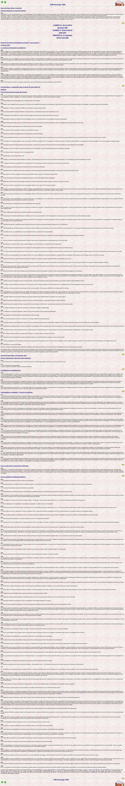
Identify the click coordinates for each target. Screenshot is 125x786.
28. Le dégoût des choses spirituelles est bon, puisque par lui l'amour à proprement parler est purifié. (24, 592)
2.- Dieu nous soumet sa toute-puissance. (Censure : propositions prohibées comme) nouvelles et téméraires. (16, 365)
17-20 (93, 771)
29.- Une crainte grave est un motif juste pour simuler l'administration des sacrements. (21, 203)
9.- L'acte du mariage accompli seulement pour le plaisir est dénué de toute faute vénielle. (21, 126)
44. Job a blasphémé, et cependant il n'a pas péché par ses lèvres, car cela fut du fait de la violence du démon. (26, 660)
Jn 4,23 (64, 549)
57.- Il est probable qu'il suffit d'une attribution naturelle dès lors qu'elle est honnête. (20, 314)
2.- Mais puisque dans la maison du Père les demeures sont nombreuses (18, 401)
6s (18, 771)
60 (62, 771)
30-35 (102, 771)
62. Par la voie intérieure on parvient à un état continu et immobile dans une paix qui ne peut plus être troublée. (26, 741)
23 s (97, 771)
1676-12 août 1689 (62, 38)
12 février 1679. (5, 45)
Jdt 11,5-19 (60, 692)
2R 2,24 (81, 692)
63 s (41, 771)
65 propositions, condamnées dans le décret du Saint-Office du (20, 87)
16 (8, 772)
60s (73, 769)
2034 (47, 307)
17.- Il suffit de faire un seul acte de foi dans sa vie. (12, 155)
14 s (56, 771)
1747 (38, 54)
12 (88, 769)
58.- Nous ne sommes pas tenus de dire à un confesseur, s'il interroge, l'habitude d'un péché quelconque (25, 318)
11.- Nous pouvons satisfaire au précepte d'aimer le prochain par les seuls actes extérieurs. (22, 133)
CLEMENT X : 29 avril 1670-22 (62, 30)
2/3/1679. (3, 89)
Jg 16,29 (83, 691)
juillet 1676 (62, 33)
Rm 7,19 (81, 664)
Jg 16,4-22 (10, 692)
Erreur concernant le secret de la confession (14, 466)
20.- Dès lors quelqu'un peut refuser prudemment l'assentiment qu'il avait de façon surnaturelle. (23, 166)
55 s (99, 769)
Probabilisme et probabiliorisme (11, 370)
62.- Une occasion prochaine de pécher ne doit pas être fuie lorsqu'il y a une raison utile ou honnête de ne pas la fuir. (28, 333)
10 (53, 771)
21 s (119, 769)
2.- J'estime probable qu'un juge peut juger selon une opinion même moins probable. (20, 100)
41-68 (109, 771)
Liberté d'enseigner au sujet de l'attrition (13, 10)
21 (66, 769)
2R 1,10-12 (112, 692)
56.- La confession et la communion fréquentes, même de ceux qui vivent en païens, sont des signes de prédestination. (28, 311)
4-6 (109, 769)
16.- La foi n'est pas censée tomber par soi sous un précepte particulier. (17, 151)
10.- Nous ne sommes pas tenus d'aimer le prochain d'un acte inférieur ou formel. (19, 129)
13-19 (115, 769)
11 (87, 771)
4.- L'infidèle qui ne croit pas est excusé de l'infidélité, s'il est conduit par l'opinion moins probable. (23, 107)
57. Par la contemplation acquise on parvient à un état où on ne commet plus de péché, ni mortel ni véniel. (25, 721)
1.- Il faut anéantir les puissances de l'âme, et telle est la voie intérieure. (17, 480)
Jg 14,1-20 (104, 691)
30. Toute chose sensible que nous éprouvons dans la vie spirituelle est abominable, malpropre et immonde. (26, 600)
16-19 (90, 769)
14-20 (25, 771)
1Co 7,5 (94, 63)
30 (77, 771)
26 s (99, 771)
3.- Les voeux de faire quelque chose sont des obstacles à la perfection (17, 487)
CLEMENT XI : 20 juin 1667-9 (62, 25)
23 (68, 769)
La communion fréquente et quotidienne (13, 48)
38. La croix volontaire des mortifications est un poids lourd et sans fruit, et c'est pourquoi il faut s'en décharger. (26, 635)
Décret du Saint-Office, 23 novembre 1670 (14, 355)
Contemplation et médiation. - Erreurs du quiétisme (17, 392)
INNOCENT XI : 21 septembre (62, 35)
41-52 (24, 772)
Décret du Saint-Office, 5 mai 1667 (11, 8)
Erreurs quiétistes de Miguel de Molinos (13, 477)
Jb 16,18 (72, 684)
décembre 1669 (62, 28)
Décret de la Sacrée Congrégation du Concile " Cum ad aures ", (20, 42)
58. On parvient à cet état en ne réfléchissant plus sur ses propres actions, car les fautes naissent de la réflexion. (27, 725)
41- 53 (59, 771)
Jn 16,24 (34, 532)
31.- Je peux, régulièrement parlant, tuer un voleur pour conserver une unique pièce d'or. (21, 211)
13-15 (45, 769)
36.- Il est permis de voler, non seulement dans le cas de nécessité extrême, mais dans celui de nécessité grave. (27, 231)
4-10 (85, 769)
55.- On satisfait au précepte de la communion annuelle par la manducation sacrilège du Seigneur (23, 307)
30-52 (31, 771)
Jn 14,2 (36, 402)
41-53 (48, 769)
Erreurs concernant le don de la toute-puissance (16, 358)
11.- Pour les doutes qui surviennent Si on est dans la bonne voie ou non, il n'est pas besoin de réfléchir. (25, 518)
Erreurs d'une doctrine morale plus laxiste (14, 92)
